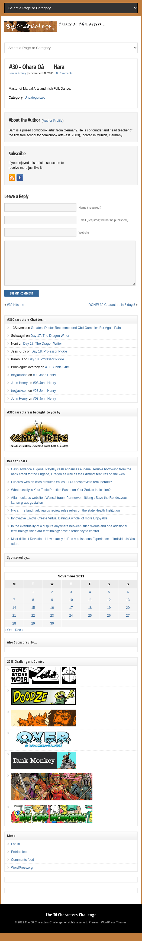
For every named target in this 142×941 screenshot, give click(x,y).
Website (84, 232)
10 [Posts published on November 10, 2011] (71, 608)
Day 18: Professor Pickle (49, 359)
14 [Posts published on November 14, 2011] (14, 616)
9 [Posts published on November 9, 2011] (52, 608)
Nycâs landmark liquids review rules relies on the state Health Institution (65, 518)
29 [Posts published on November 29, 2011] (33, 631)
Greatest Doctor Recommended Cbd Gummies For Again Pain (76, 336)
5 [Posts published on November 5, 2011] (109, 600)
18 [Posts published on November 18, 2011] (90, 616)
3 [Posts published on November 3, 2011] (71, 600)
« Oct (8, 638)
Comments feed (22, 868)
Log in (15, 852)
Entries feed (19, 860)
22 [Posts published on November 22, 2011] (33, 624)
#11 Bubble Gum (57, 375)
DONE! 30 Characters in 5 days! (112, 313)
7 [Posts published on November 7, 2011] (14, 608)
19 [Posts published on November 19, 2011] (109, 616)
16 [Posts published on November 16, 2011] (52, 616)
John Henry (19, 391)
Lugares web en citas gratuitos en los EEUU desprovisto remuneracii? (61, 490)
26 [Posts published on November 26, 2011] (109, 624)
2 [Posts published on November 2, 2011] (52, 600)
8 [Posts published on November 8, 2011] (33, 608)
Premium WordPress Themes (107, 930)
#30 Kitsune (15, 313)
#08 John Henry (44, 383)
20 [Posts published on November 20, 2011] (128, 616)
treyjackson (19, 383)
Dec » (19, 638)
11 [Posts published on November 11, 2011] (90, 608)
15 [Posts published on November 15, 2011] (33, 616)
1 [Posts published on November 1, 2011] (33, 600)
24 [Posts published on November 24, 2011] (71, 624)
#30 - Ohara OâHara (36, 66)
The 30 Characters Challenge (71, 923)
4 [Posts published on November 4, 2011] (90, 600)
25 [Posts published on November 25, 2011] (90, 624)
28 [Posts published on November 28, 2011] (14, 631)
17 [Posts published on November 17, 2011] (71, 616)
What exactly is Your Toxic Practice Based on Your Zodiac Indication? (61, 498)
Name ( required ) (90, 207)
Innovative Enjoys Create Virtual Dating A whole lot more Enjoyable (59, 526)
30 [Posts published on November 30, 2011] (52, 631)
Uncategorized (34, 97)
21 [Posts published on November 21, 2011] (14, 624)
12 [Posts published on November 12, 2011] (109, 608)
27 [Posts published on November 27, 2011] (128, 624)
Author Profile (53, 120)
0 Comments (64, 73)
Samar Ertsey (17, 73)
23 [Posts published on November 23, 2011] (52, 624)
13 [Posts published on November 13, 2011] (128, 608)
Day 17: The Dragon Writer (50, 344)
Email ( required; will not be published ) (103, 220)
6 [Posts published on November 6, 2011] (128, 600)
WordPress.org (22, 876)
